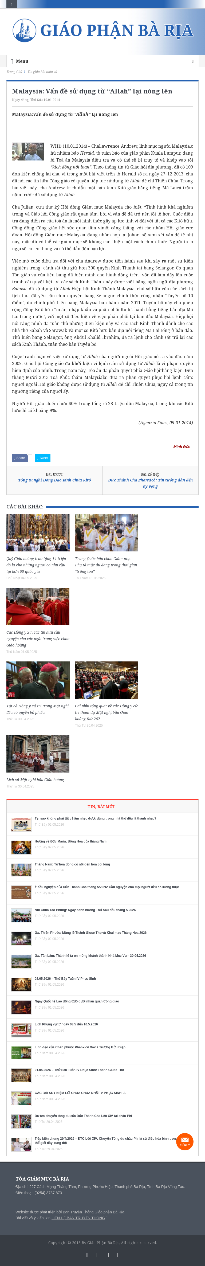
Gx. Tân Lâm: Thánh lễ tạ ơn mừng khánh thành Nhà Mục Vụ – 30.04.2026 (90, 956)
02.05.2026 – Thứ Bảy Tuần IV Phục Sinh (65, 979)
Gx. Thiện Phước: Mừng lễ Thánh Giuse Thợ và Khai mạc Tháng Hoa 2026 (91, 933)
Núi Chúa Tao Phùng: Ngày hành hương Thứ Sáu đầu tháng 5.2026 (85, 910)
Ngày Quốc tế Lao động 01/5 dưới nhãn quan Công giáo (77, 1001)
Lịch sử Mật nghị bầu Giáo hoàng (35, 779)
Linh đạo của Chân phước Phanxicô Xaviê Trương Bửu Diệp (80, 1047)
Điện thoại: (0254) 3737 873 (38, 1193)
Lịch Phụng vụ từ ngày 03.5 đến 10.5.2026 (66, 1024)
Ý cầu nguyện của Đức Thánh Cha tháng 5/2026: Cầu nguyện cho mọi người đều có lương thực (107, 887)
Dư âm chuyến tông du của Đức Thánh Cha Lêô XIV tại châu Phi (83, 1116)
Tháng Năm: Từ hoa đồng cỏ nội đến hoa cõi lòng (72, 864)
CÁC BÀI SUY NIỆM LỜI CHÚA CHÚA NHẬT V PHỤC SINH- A (80, 1093)
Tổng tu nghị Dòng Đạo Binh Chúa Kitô (54, 480)
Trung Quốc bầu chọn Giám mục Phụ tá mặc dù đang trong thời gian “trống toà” (106, 565)
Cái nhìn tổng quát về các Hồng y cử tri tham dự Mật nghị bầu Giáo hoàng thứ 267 (106, 712)
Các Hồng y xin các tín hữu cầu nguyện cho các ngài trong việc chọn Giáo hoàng (37, 639)
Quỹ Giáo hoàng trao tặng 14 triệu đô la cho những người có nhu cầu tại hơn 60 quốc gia (36, 565)
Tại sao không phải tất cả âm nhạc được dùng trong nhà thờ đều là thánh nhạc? (95, 818)
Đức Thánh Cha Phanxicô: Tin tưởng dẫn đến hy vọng (150, 482)
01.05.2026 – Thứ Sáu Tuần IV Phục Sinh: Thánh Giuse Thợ (79, 1070)
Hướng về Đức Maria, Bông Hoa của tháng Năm (71, 841)
